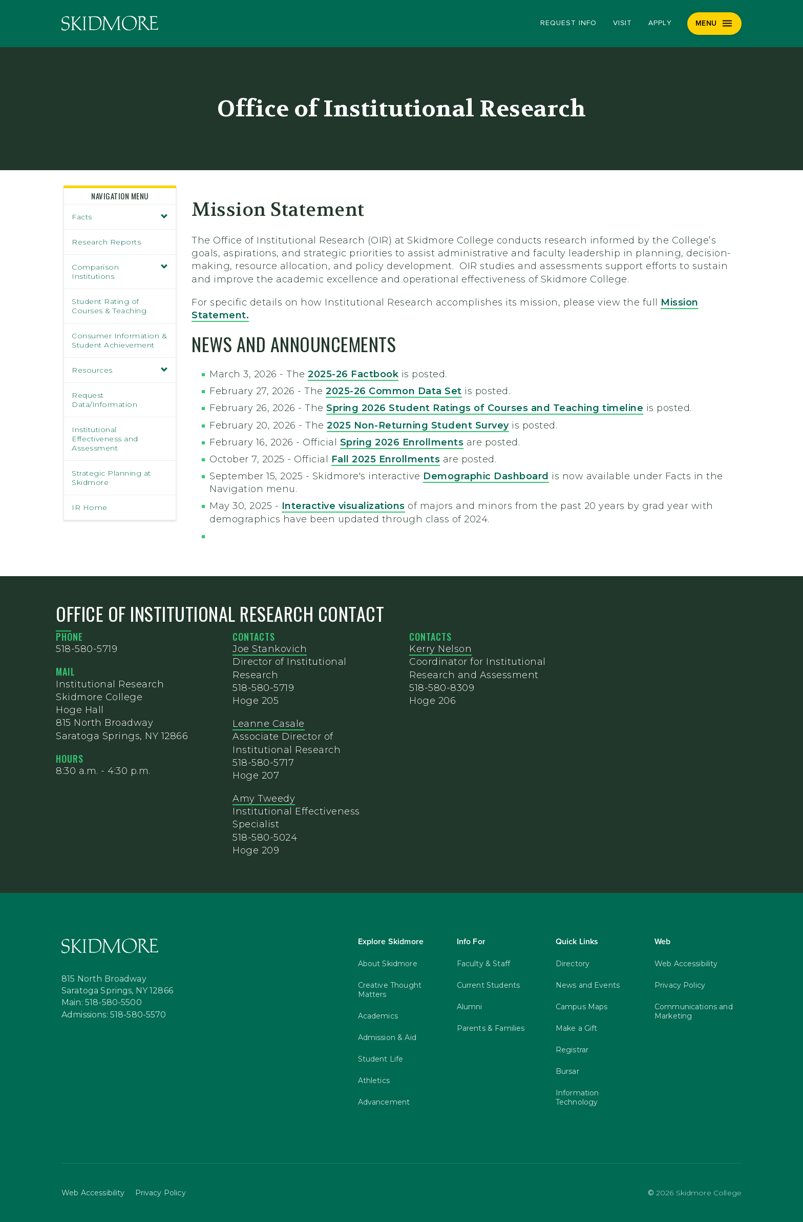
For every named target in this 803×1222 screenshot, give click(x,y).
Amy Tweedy (264, 798)
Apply (660, 23)
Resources (120, 370)
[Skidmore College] (109, 23)
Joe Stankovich (270, 649)
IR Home (90, 507)
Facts (120, 216)
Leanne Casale (269, 723)
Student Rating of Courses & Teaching (109, 306)
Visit (622, 23)
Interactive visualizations (343, 506)
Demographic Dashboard (486, 476)
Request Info (568, 23)
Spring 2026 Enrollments (402, 442)
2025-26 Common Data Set (394, 391)
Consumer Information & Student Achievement (119, 340)
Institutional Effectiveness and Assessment (105, 439)
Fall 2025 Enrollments (385, 459)
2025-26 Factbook (353, 374)
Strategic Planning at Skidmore (111, 478)
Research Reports (106, 242)
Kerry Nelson (440, 649)
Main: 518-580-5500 (101, 1002)
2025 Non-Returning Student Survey (418, 425)
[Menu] (714, 23)
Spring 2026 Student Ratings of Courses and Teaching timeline (484, 408)
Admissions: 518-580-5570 (113, 1015)
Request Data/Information (104, 400)
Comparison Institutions (120, 271)
